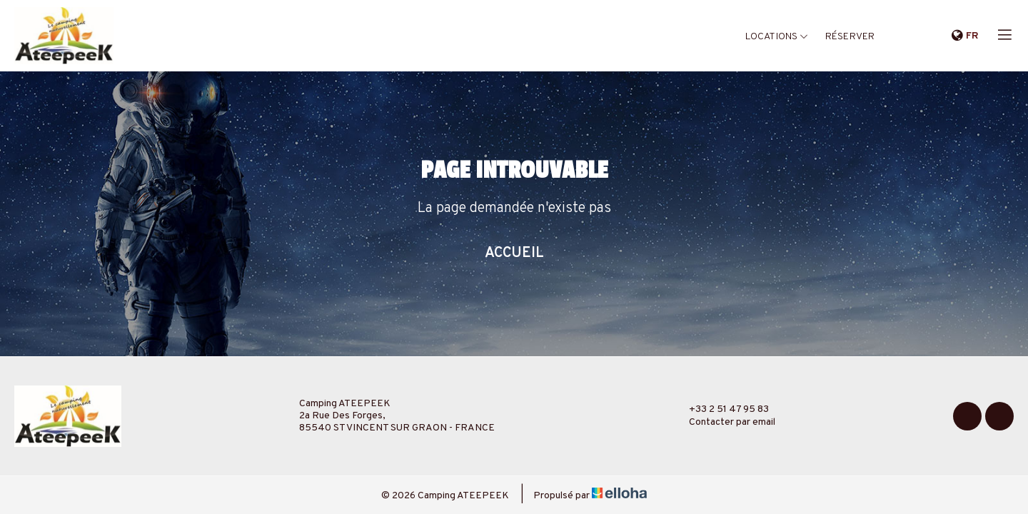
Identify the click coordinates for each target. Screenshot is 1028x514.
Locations (776, 37)
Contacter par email (723, 422)
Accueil (514, 253)
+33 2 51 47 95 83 (720, 409)
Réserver (850, 37)
